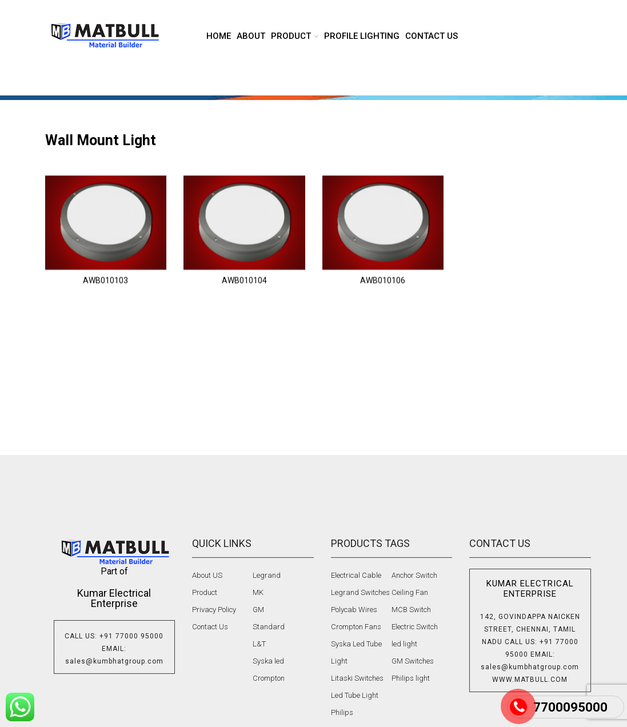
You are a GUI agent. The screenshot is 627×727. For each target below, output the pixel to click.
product (291, 36)
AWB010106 (382, 301)
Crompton (269, 678)
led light (404, 644)
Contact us (431, 36)
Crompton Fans (356, 626)
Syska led (268, 661)
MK (258, 592)
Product (204, 592)
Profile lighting (362, 36)
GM (258, 609)
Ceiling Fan (410, 592)
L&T (259, 644)
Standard (269, 626)
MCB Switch (411, 609)
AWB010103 (105, 301)
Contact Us (210, 626)
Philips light (411, 678)
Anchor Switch (414, 575)
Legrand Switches (360, 592)
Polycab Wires (354, 609)
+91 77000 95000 (131, 636)
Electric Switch (415, 626)
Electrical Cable (356, 575)
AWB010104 (244, 301)
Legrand (267, 575)
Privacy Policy (214, 609)
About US (207, 575)
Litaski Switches (357, 678)
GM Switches (413, 661)
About (251, 36)
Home (218, 36)
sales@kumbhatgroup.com (114, 661)
